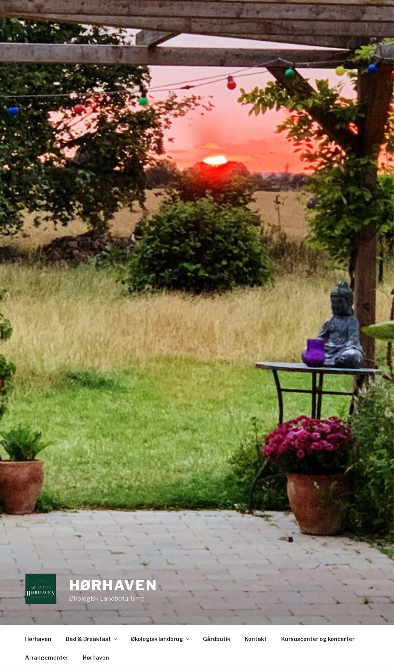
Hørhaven (113, 585)
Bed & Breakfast (92, 639)
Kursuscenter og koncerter (317, 639)
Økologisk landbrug (160, 639)
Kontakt (256, 639)
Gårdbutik (216, 639)
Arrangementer (46, 657)
